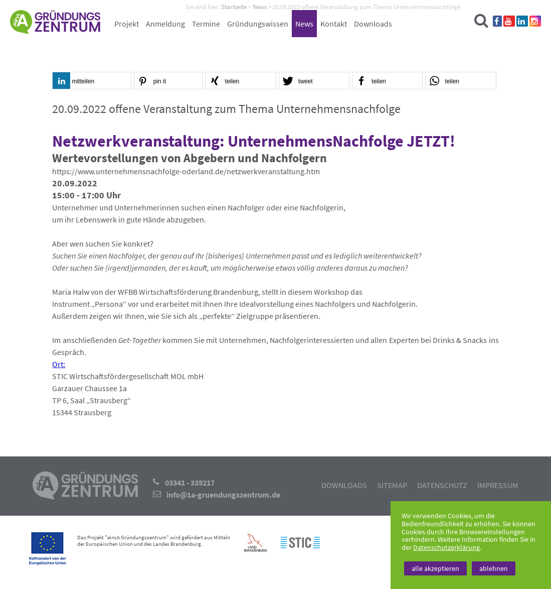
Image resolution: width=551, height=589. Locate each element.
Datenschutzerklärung (446, 547)
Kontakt (333, 24)
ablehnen (493, 568)
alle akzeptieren (435, 568)
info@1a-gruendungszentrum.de (223, 495)
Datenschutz (442, 485)
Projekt (126, 24)
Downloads (373, 24)
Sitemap (392, 485)
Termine (206, 24)
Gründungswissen (257, 24)
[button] (91, 81)
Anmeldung (165, 24)
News (304, 24)
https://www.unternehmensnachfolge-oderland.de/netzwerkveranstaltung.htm (186, 171)
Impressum (497, 485)
